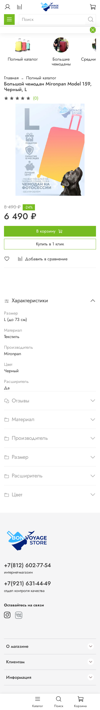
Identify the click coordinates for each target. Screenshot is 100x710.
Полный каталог (25, 60)
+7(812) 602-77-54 (27, 565)
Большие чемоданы (66, 60)
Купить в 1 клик (50, 244)
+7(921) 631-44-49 (27, 583)
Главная (11, 78)
